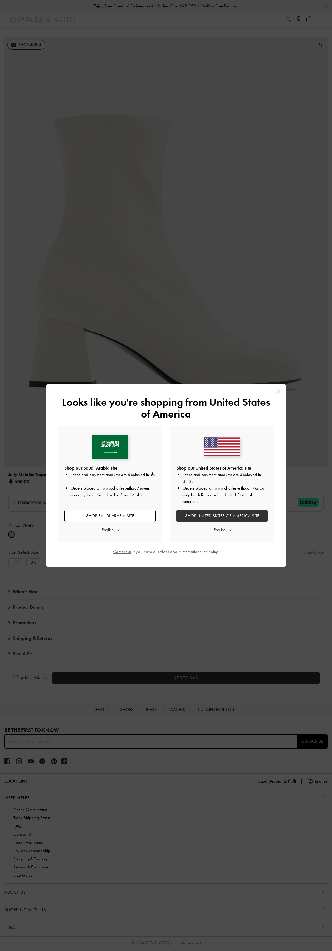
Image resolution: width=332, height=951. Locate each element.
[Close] (278, 391)
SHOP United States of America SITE (222, 515)
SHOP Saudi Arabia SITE (110, 515)
